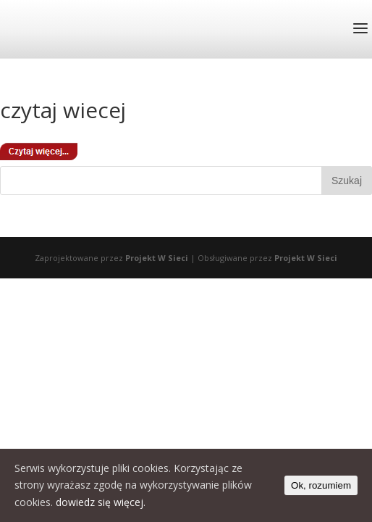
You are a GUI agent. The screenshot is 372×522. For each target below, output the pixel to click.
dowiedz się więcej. (100, 502)
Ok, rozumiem (321, 485)
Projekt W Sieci (156, 257)
